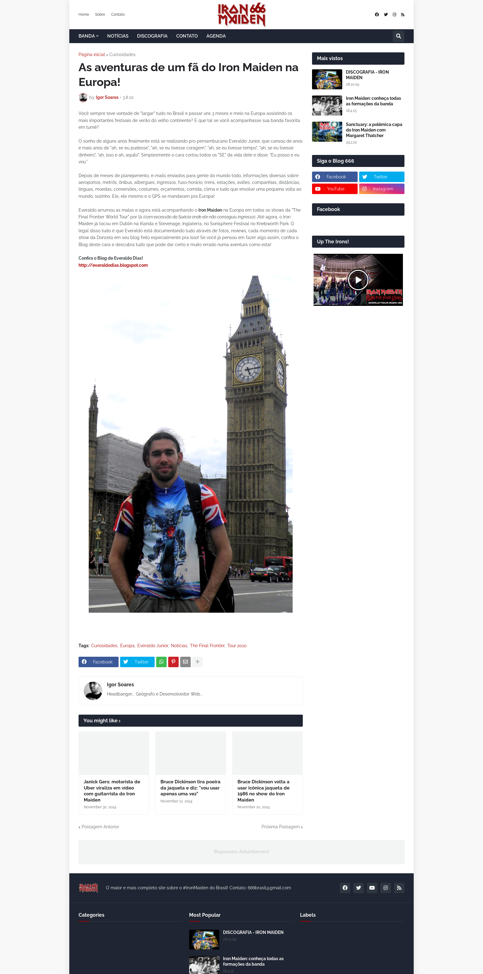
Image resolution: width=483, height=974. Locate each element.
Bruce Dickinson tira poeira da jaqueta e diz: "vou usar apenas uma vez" (190, 788)
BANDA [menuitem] (87, 36)
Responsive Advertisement (241, 851)
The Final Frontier (207, 645)
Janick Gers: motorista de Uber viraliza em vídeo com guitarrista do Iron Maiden (112, 791)
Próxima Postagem (281, 826)
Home (84, 14)
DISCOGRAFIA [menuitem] (152, 36)
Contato (118, 14)
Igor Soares (120, 685)
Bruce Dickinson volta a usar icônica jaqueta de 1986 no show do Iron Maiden (263, 791)
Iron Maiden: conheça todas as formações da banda (373, 101)
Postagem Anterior (100, 826)
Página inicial (92, 54)
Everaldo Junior (152, 645)
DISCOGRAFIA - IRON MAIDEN (367, 75)
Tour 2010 (237, 645)
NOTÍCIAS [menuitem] (117, 36)
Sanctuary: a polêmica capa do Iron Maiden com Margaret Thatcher (374, 130)
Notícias (179, 645)
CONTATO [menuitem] (187, 36)
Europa (127, 645)
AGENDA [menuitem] (216, 36)
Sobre (100, 14)
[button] (398, 36)
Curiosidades (122, 54)
